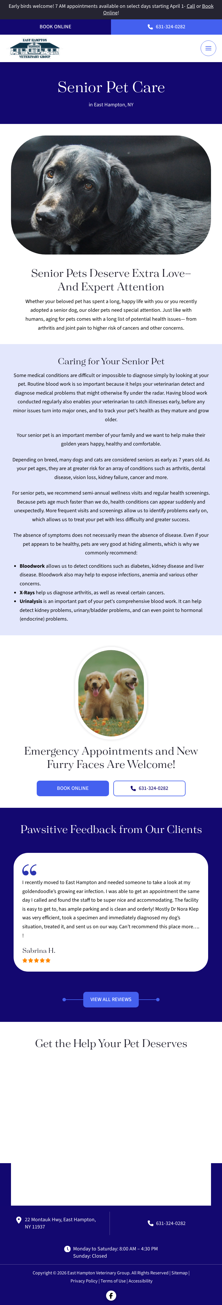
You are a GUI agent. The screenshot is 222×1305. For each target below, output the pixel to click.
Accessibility (141, 1281)
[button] (208, 48)
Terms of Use (113, 1281)
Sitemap (179, 1272)
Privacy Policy (84, 1281)
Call (191, 6)
